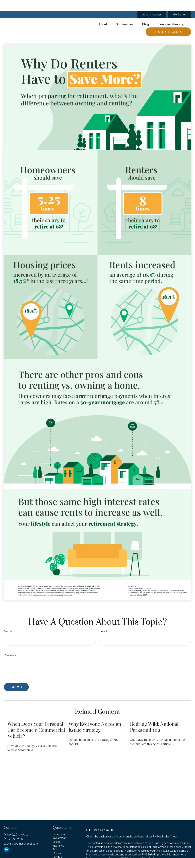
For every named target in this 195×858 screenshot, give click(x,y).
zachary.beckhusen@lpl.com (21, 832)
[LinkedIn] (6, 838)
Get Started (179, 3)
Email (103, 620)
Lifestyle (58, 846)
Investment (59, 827)
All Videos (59, 853)
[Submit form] (16, 676)
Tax (55, 838)
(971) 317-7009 (20, 823)
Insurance (58, 834)
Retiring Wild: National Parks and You (154, 716)
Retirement (59, 823)
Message (10, 643)
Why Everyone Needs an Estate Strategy (95, 716)
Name (8, 620)
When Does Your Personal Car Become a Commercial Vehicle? (36, 719)
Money (57, 842)
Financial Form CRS (102, 819)
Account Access (151, 3)
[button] (103, 13)
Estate (56, 830)
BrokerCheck (169, 825)
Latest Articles (61, 850)
